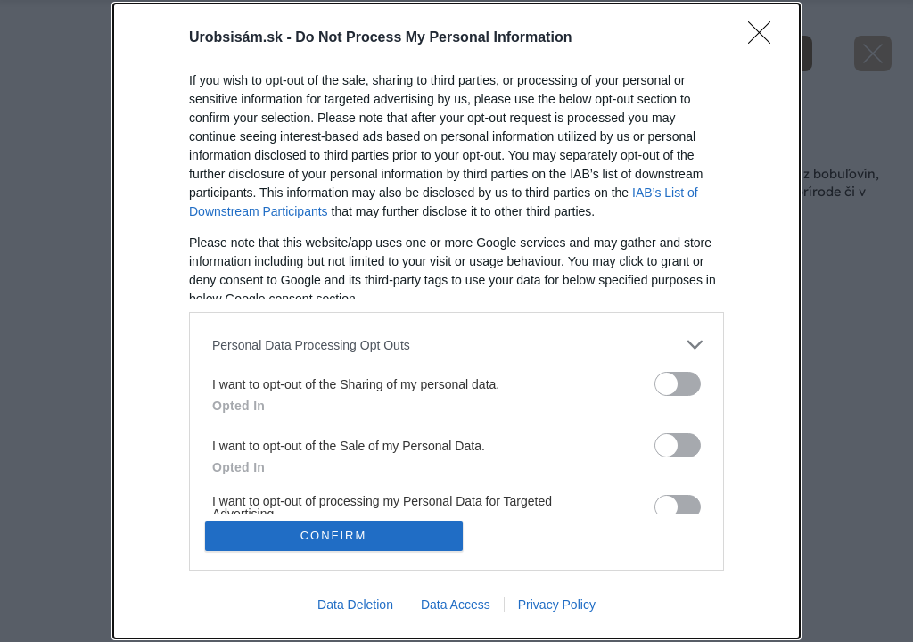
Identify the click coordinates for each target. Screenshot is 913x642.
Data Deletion (355, 604)
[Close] (765, 38)
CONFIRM (333, 535)
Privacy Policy (557, 604)
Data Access (455, 604)
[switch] (677, 384)
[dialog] (456, 321)
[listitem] (456, 344)
